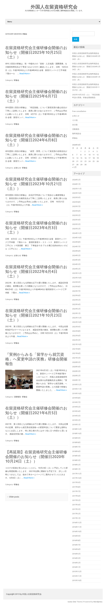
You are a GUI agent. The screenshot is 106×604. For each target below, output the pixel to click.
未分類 (75, 125)
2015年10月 (77, 580)
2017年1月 (76, 518)
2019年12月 (77, 384)
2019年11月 (77, 389)
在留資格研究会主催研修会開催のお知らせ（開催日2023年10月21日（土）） (36, 183)
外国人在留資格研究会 (54, 6)
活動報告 (17, 397)
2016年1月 (76, 567)
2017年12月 (77, 474)
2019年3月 (76, 416)
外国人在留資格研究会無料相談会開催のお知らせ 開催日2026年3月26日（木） (86, 56)
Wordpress (97, 602)
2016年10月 (77, 531)
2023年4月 (76, 304)
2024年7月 (76, 246)
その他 (75, 120)
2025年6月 (76, 211)
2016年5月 (76, 554)
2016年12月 (77, 522)
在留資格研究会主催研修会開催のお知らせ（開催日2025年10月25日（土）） (36, 52)
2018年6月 (76, 451)
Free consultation (79, 111)
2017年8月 (76, 487)
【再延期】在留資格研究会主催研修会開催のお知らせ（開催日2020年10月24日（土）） (36, 456)
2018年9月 (76, 438)
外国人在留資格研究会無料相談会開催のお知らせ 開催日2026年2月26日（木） (86, 66)
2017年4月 (76, 505)
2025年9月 (76, 197)
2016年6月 (76, 549)
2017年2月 (76, 514)
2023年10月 (77, 278)
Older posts (13, 497)
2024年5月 (76, 255)
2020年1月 (76, 380)
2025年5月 (76, 215)
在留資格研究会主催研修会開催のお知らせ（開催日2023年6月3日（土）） (36, 227)
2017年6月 (76, 496)
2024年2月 (76, 269)
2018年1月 (76, 469)
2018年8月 (76, 442)
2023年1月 (76, 313)
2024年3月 (76, 264)
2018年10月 (77, 433)
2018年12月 (77, 429)
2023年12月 (77, 273)
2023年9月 (76, 282)
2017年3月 (76, 509)
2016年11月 (77, 527)
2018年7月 (76, 447)
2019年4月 (76, 411)
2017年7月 (76, 491)
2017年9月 (76, 482)
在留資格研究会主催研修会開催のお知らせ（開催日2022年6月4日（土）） (36, 271)
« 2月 (74, 167)
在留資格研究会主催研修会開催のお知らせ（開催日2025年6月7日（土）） (36, 96)
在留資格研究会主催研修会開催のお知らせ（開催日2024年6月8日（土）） (36, 140)
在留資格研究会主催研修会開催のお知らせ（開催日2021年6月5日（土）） (36, 412)
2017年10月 (77, 478)
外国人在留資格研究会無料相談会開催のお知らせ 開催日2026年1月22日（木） (86, 77)
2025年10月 (77, 193)
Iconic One (72, 602)
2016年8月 (76, 540)
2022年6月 (76, 336)
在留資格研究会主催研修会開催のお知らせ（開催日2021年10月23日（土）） (36, 315)
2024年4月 (76, 260)
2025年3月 (76, 224)
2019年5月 (76, 407)
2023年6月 (76, 295)
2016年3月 (76, 558)
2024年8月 (76, 242)
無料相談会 (76, 133)
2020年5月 (76, 362)
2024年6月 (76, 251)
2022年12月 (77, 318)
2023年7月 (76, 291)
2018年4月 (76, 456)
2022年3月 (76, 340)
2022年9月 (76, 327)
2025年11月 (77, 189)
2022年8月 (76, 331)
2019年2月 (76, 420)
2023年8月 (76, 286)
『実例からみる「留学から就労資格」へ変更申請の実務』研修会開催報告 (36, 359)
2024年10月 (77, 237)
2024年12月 (77, 233)
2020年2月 (76, 376)
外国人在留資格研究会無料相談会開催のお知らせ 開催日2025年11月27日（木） (86, 87)
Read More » (25, 73)
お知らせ (17, 168)
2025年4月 (76, 220)
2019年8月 (76, 398)
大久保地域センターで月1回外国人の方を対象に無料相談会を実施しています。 (54, 10)
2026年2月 (76, 180)
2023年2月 (76, 309)
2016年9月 (76, 536)
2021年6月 (76, 353)
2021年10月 (77, 344)
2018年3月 (76, 460)
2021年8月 (76, 349)
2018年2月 (76, 465)
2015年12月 (77, 571)
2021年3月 (76, 358)
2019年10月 (77, 393)
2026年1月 (76, 184)
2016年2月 (76, 563)
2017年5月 (76, 500)
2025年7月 (76, 206)
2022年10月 (77, 322)
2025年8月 (76, 202)
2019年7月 (76, 402)
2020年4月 (76, 367)
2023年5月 (76, 300)
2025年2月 (76, 229)
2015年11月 (77, 576)
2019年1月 (76, 424)
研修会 (16, 80)
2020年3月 (76, 371)
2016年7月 (76, 545)
